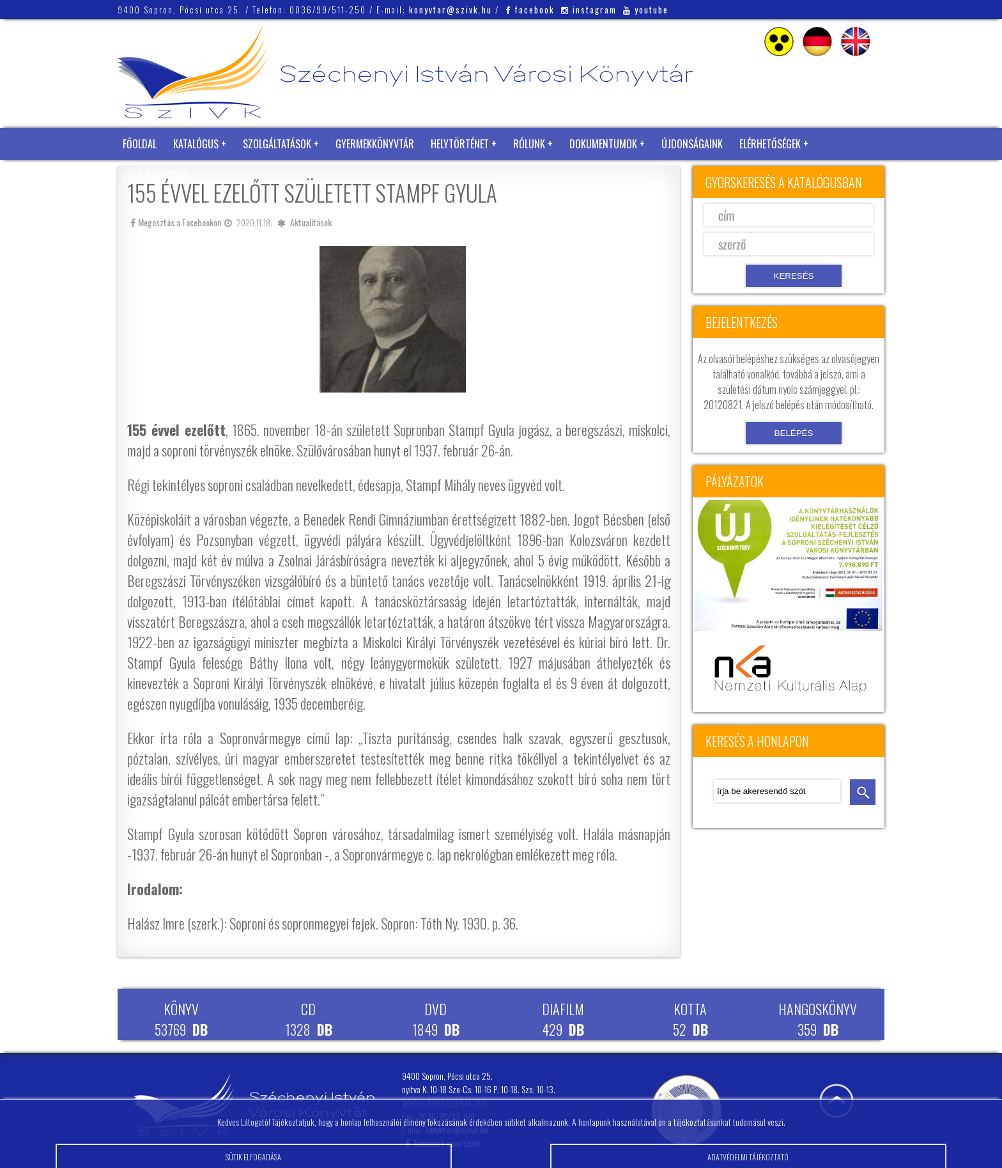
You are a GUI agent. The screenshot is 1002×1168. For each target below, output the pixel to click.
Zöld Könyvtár (155, 175)
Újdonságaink (692, 144)
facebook (530, 9)
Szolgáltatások (277, 144)
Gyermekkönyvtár (374, 144)
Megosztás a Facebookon (175, 222)
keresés (862, 792)
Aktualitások (311, 222)
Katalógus (196, 144)
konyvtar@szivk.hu (450, 9)
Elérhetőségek (770, 144)
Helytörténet (460, 144)
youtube (645, 9)
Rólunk (529, 144)
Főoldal (140, 144)
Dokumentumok (603, 144)
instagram (589, 9)
